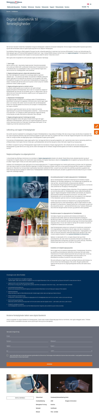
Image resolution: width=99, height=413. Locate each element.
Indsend (49, 364)
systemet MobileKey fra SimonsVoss (79, 234)
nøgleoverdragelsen (73, 53)
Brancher (8, 11)
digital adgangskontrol (45, 158)
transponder (64, 160)
